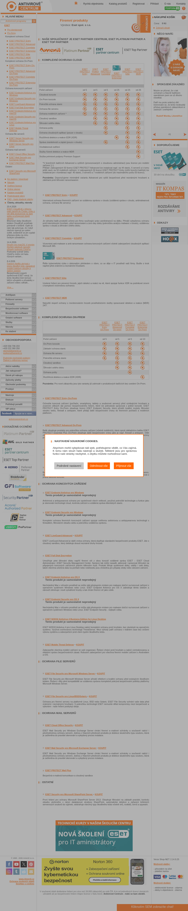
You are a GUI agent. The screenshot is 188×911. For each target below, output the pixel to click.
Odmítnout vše (99, 465)
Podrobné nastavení (69, 465)
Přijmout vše (123, 465)
